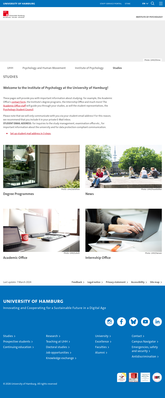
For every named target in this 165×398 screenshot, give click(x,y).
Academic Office (15, 257)
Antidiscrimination (144, 356)
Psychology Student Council (18, 109)
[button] (144, 3)
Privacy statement (116, 282)
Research (52, 336)
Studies (8, 336)
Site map (154, 282)
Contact (137, 336)
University (101, 336)
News (89, 194)
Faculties (101, 347)
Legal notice (93, 282)
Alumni (100, 352)
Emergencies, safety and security (145, 349)
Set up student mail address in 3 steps (30, 133)
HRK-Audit (144, 376)
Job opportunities (57, 352)
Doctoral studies (56, 347)
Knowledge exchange (60, 358)
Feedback (77, 282)
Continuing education (17, 347)
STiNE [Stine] (127, 3)
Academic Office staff (14, 105)
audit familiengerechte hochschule (121, 377)
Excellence (102, 341)
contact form (19, 102)
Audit (132, 374)
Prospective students (16, 341)
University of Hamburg (19, 3)
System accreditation (157, 376)
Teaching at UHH (57, 341)
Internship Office (98, 257)
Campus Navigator (144, 341)
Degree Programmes (18, 194)
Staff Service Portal (111, 3)
